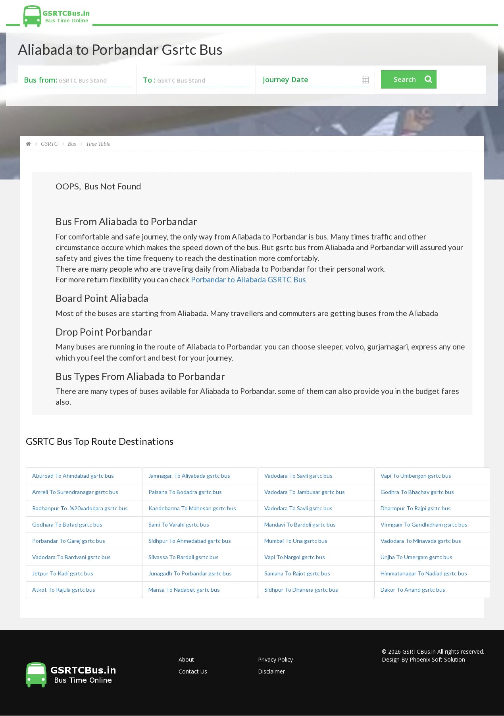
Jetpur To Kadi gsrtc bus (62, 573)
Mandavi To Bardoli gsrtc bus (300, 524)
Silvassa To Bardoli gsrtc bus (183, 557)
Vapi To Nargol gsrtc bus (294, 557)
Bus (72, 144)
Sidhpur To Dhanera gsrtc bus (301, 589)
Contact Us (193, 671)
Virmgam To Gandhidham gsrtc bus (424, 524)
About (186, 659)
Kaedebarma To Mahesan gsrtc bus (192, 508)
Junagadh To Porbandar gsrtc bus (190, 573)
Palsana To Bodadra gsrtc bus (185, 491)
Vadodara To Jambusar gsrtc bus (304, 491)
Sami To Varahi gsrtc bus (178, 524)
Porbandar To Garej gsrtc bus (68, 540)
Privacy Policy (275, 659)
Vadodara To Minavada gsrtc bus (421, 540)
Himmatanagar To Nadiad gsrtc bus (424, 573)
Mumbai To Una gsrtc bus (295, 540)
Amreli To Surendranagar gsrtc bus (75, 491)
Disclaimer (271, 671)
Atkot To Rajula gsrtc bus (63, 589)
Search (405, 79)
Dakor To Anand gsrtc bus (413, 589)
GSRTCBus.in (419, 651)
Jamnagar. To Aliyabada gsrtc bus (189, 475)
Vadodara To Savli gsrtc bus (298, 475)
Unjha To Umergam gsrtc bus (416, 557)
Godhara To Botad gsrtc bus (67, 524)
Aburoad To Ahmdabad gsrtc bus (73, 475)
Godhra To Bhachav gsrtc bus (417, 491)
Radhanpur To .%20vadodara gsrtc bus (80, 508)
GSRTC (49, 144)
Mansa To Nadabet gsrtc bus (184, 589)
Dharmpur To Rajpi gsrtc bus (416, 508)
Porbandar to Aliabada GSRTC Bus (248, 279)
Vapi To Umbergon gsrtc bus (416, 475)
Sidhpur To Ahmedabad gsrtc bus (189, 540)
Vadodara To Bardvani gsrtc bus (71, 557)
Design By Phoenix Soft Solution (423, 659)
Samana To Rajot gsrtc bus (297, 573)
